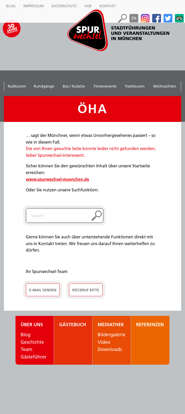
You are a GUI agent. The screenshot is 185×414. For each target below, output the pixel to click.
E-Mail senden (42, 290)
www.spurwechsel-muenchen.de (57, 179)
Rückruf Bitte (85, 290)
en (134, 18)
